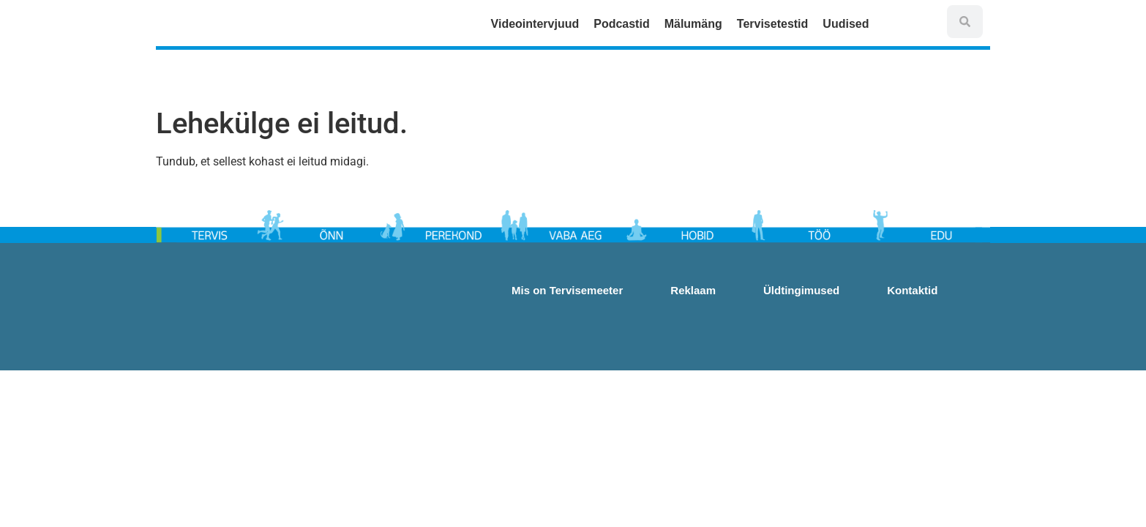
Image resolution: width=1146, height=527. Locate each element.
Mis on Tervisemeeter (567, 290)
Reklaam (693, 290)
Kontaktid (912, 290)
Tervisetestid (773, 24)
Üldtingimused (801, 290)
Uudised (849, 24)
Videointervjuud (535, 24)
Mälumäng (693, 24)
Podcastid (621, 24)
